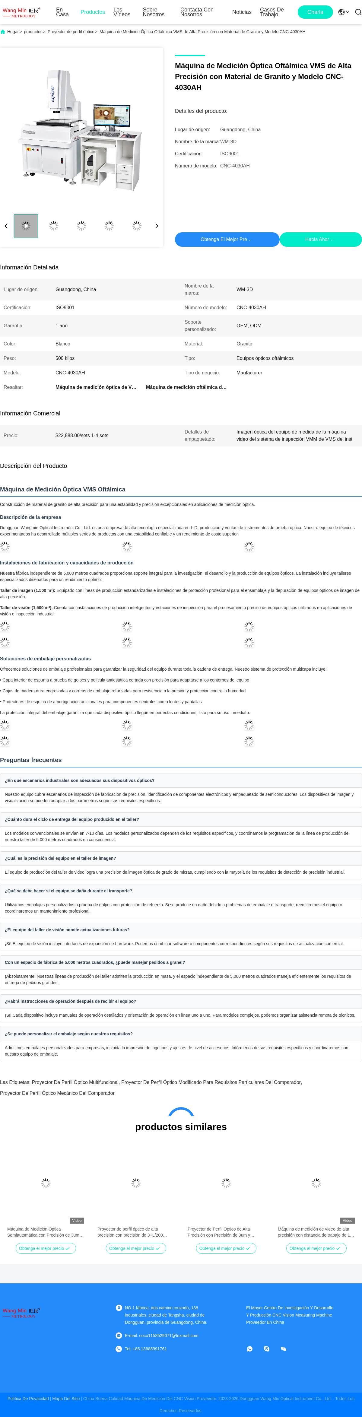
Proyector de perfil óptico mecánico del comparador (57, 1093)
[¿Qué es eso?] (254, 1348)
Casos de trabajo (272, 12)
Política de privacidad (28, 1398)
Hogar (13, 31)
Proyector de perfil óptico (71, 31)
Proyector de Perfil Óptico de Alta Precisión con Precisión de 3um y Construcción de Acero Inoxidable (219, 1232)
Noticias (242, 12)
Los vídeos (121, 12)
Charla (315, 12)
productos (33, 31)
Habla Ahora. (319, 239)
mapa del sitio (66, 1398)
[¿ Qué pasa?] (271, 1348)
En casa (62, 12)
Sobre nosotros (154, 12)
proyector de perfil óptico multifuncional (75, 1082)
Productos (93, 12)
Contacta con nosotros (197, 12)
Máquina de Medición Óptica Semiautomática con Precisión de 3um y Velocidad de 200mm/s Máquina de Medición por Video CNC (45, 1232)
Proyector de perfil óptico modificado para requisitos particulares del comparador (211, 1082)
